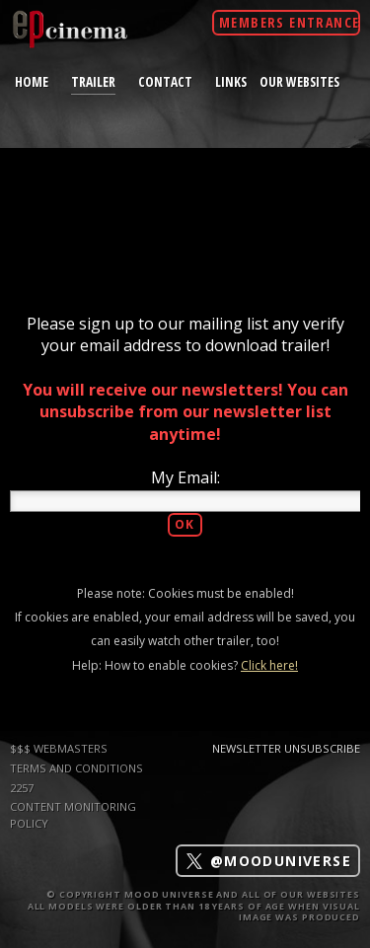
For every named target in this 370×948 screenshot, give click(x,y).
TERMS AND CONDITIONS (76, 768)
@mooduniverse (268, 860)
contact (165, 81)
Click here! (269, 665)
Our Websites (299, 81)
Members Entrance (289, 22)
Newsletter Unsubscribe (286, 748)
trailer (93, 81)
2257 (22, 787)
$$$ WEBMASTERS (59, 748)
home (31, 81)
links (231, 81)
